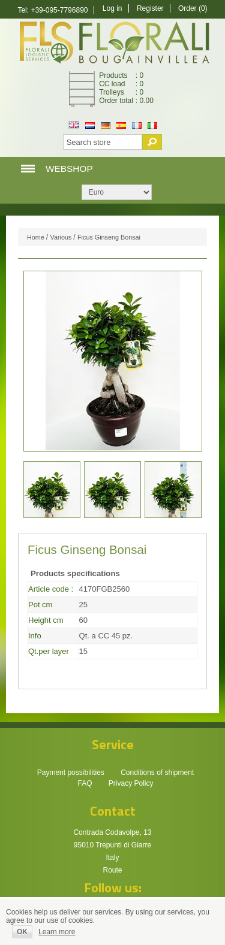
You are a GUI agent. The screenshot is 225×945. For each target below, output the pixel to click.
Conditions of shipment (157, 772)
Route (112, 870)
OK (22, 932)
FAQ (84, 783)
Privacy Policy (131, 783)
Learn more (56, 932)
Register (150, 8)
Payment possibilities (70, 772)
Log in (112, 8)
